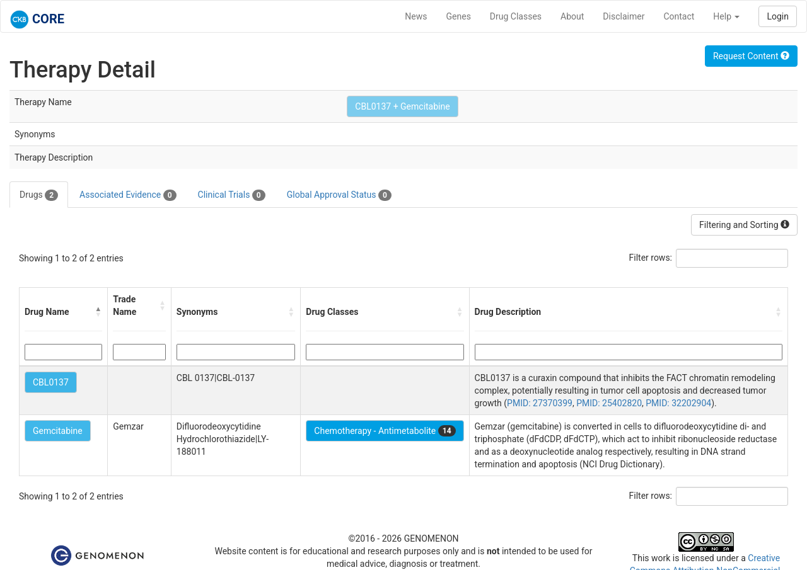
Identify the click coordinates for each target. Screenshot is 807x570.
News (416, 16)
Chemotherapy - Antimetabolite (384, 430)
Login (778, 16)
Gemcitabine (58, 431)
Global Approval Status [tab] (339, 195)
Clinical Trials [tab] (231, 195)
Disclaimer (623, 16)
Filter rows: (651, 258)
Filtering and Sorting (744, 225)
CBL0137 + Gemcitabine (402, 106)
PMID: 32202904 (678, 403)
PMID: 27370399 (539, 403)
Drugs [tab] (39, 195)
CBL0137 (51, 382)
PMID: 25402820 (609, 403)
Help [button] (726, 16)
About (572, 16)
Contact (678, 16)
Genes (458, 16)
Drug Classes (516, 16)
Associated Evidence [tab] (127, 195)
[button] (98, 311)
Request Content (751, 56)
